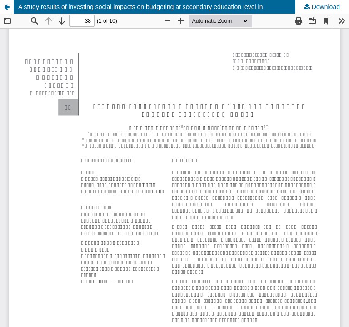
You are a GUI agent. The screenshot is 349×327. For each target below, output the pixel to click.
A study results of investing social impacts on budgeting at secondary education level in (140, 6)
